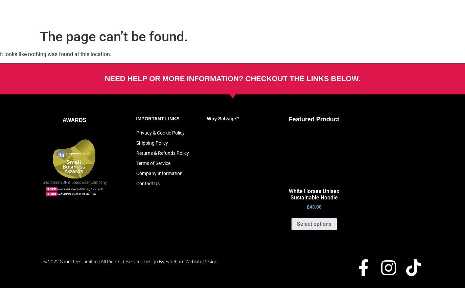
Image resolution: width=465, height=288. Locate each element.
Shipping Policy (152, 143)
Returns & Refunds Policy (162, 153)
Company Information (159, 173)
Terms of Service (153, 163)
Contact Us (148, 183)
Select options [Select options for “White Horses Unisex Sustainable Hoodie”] (314, 224)
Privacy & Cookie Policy (160, 133)
